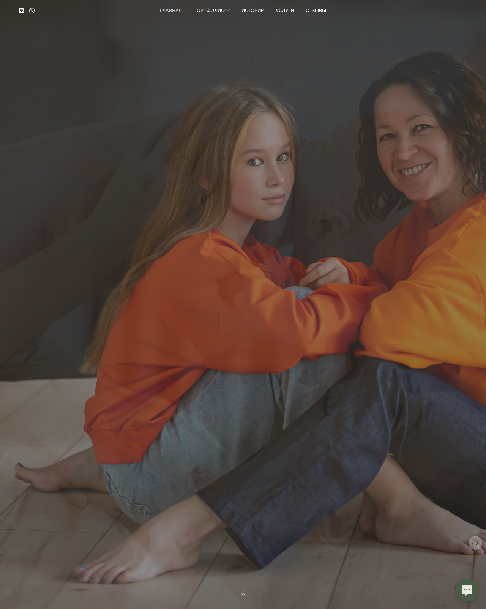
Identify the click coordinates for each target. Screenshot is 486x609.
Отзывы (316, 10)
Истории (252, 10)
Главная (171, 10)
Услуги (285, 10)
